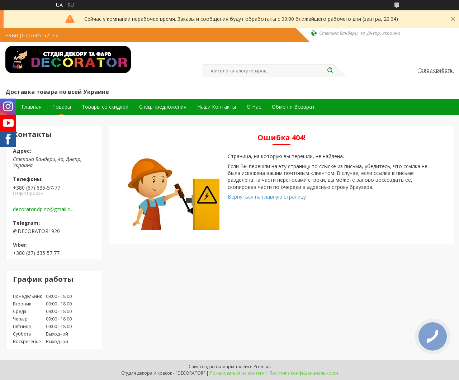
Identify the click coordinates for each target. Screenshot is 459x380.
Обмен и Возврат (293, 106)
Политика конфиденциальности (303, 373)
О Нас (254, 106)
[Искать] (330, 70)
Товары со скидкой (105, 106)
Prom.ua (262, 367)
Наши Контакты (216, 106)
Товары (61, 106)
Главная (32, 106)
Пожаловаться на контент (237, 373)
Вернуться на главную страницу (267, 196)
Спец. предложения (162, 106)
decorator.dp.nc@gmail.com (44, 209)
